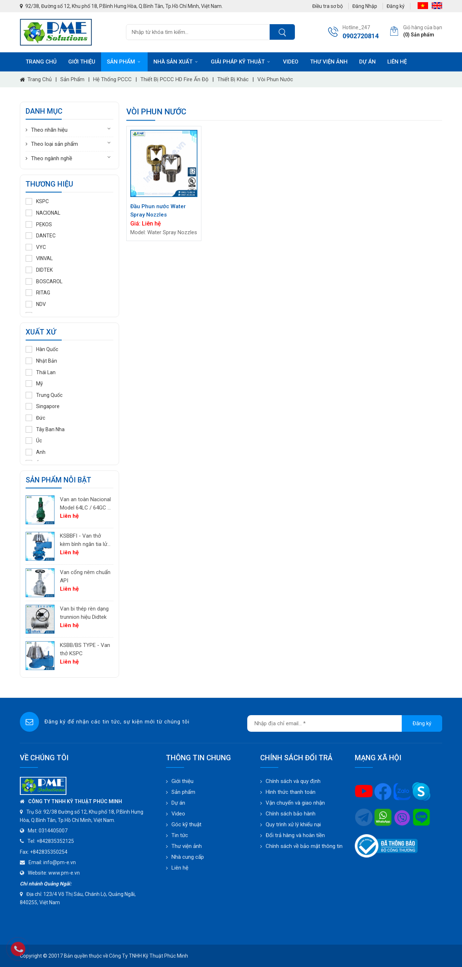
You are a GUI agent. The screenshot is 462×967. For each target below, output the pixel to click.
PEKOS (39, 224)
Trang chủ (41, 61)
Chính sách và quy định (293, 781)
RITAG (38, 293)
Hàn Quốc (42, 349)
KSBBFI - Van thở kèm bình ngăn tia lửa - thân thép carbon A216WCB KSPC (85, 540)
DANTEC (41, 236)
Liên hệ (397, 61)
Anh (35, 452)
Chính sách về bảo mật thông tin (304, 846)
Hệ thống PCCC (112, 79)
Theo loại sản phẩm (54, 144)
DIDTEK (39, 270)
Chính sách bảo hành (290, 813)
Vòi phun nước (275, 79)
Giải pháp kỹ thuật (241, 61)
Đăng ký (396, 6)
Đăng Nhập (364, 6)
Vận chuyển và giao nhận (295, 803)
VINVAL (39, 258)
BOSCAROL (44, 281)
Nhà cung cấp (187, 857)
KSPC (37, 201)
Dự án (367, 61)
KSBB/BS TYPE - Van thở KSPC (85, 649)
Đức (35, 418)
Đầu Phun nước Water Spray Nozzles (158, 210)
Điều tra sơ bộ (327, 6)
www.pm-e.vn (64, 873)
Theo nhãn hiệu (49, 130)
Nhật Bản (41, 361)
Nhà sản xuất (176, 61)
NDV (36, 304)
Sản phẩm (124, 61)
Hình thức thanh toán (290, 792)
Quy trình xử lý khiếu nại (293, 824)
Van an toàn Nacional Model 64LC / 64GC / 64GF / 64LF (85, 504)
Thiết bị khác (233, 79)
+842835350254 (48, 852)
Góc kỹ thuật (186, 824)
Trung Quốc (44, 395)
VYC (36, 247)
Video (290, 61)
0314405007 (53, 830)
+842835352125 (55, 841)
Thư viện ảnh (329, 61)
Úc (34, 440)
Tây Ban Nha (45, 429)
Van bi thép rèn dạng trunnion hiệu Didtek (84, 612)
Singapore (43, 406)
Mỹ (34, 383)
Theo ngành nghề (51, 158)
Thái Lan (41, 372)
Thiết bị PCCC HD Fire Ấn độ (174, 79)
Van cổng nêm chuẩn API (85, 576)
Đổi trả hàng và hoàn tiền (295, 835)
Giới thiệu (81, 61)
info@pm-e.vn (59, 862)
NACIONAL (43, 213)
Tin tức (179, 835)
